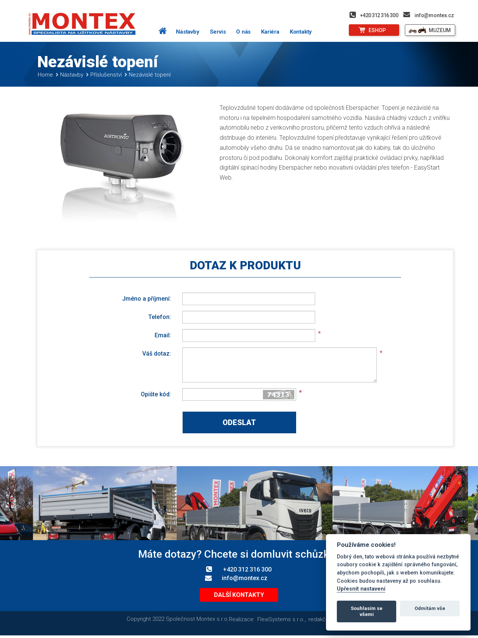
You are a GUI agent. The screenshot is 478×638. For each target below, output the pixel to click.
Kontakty (301, 31)
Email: (163, 335)
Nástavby (187, 31)
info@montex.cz (434, 15)
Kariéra (270, 31)
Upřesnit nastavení (361, 589)
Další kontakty (239, 594)
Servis (218, 31)
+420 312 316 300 (379, 15)
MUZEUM (440, 30)
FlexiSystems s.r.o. (281, 619)
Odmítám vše (430, 608)
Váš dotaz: (156, 353)
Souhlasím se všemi (366, 611)
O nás (243, 31)
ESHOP (377, 30)
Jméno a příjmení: (146, 298)
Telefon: (159, 316)
